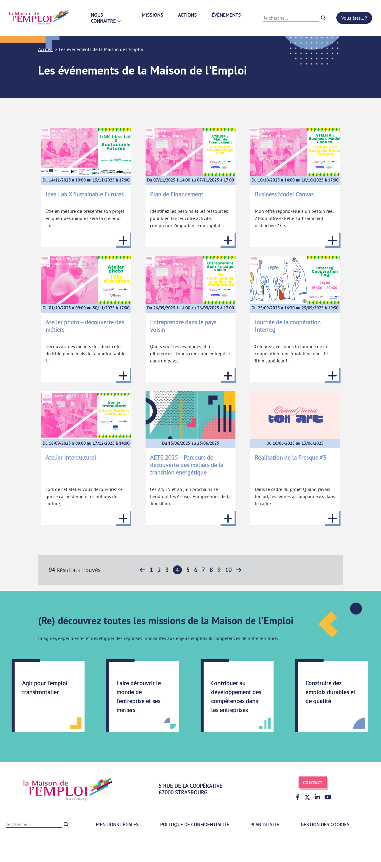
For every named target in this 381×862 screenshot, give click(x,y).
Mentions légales (117, 824)
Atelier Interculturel (71, 457)
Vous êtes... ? (354, 18)
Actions (187, 15)
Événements (226, 15)
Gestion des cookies (325, 824)
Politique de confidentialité (194, 824)
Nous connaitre (106, 18)
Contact (312, 782)
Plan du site (264, 824)
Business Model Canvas (284, 194)
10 (228, 570)
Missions (152, 15)
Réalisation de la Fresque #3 (290, 457)
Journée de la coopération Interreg (288, 326)
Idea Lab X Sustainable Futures (85, 194)
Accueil (45, 49)
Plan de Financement (176, 194)
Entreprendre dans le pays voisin (183, 326)
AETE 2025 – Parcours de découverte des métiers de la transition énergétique (186, 465)
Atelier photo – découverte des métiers (85, 326)
